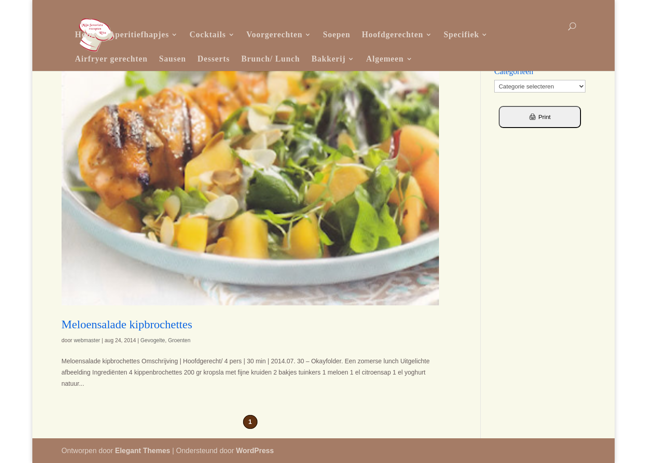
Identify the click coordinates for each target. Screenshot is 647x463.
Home (86, 34)
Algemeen (385, 58)
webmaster (87, 340)
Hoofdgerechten (392, 34)
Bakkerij (328, 58)
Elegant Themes (142, 450)
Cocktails (208, 34)
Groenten (179, 340)
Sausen (172, 58)
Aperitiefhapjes (139, 34)
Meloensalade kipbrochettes (127, 324)
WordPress (255, 450)
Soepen (336, 34)
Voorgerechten (274, 34)
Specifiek (461, 34)
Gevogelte (153, 340)
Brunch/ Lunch (270, 58)
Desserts (214, 58)
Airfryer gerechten (111, 58)
